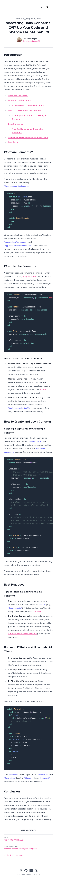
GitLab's (37, 611)
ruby (6, 840)
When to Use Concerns (19, 100)
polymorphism (29, 276)
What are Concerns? (18, 95)
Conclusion (13, 142)
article (43, 389)
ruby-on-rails (16, 840)
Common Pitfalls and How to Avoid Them (28, 137)
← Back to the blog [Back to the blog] (13, 855)
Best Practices (15, 124)
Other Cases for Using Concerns (28, 105)
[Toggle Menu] (53, 7)
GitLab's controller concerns (22, 633)
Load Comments (28, 830)
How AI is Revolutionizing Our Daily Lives (20, 848)
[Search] (42, 7)
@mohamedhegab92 (31, 41)
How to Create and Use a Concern (24, 110)
